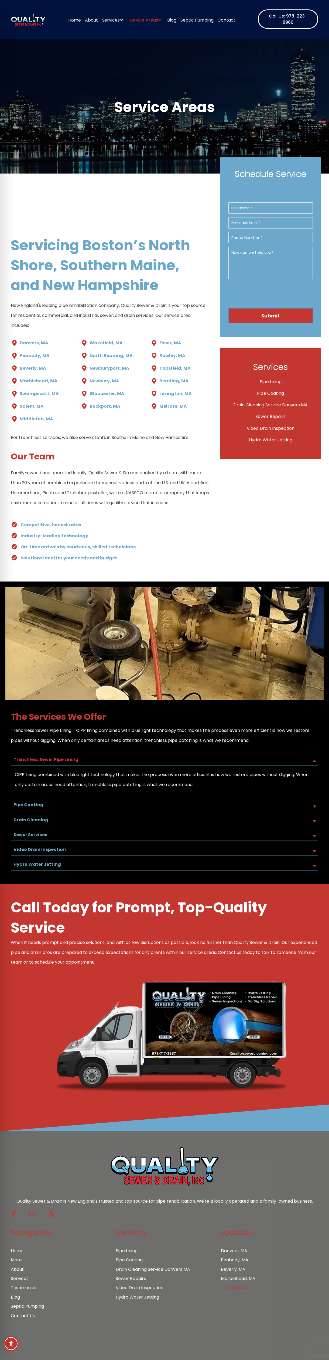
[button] (288, 19)
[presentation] (271, 295)
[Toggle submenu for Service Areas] (159, 20)
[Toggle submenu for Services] (121, 20)
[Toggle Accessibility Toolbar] (11, 1344)
